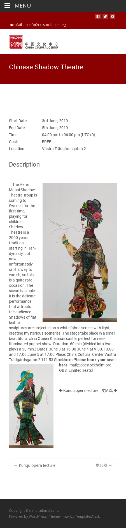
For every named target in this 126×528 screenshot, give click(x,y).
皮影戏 (109, 390)
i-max (65, 516)
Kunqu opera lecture (78, 390)
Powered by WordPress (28, 516)
